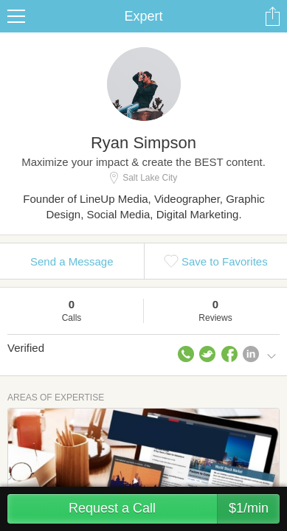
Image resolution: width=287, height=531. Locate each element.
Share (272, 16)
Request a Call (174, 509)
